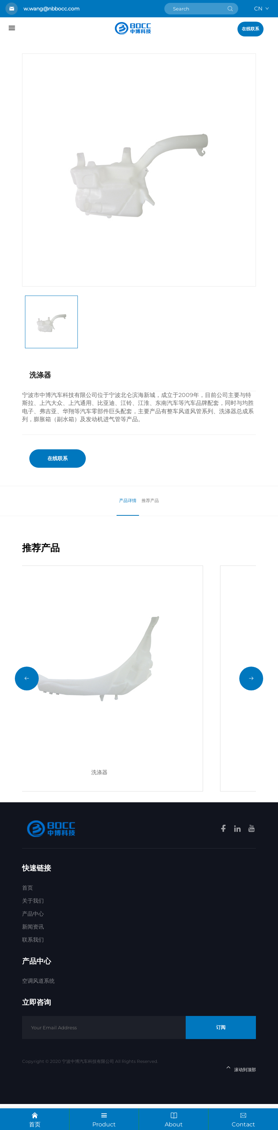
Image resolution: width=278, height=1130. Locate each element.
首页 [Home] (27, 913)
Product (104, 1118)
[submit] (230, 8)
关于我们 (33, 926)
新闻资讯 (33, 952)
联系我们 (33, 965)
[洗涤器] (139, 677)
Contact (243, 1118)
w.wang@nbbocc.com (52, 8)
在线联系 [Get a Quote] (250, 28)
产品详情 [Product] (126, 500)
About (173, 1118)
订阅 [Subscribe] (221, 1053)
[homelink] (132, 28)
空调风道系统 (38, 1006)
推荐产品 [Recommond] (152, 500)
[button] (27, 691)
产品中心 (33, 939)
